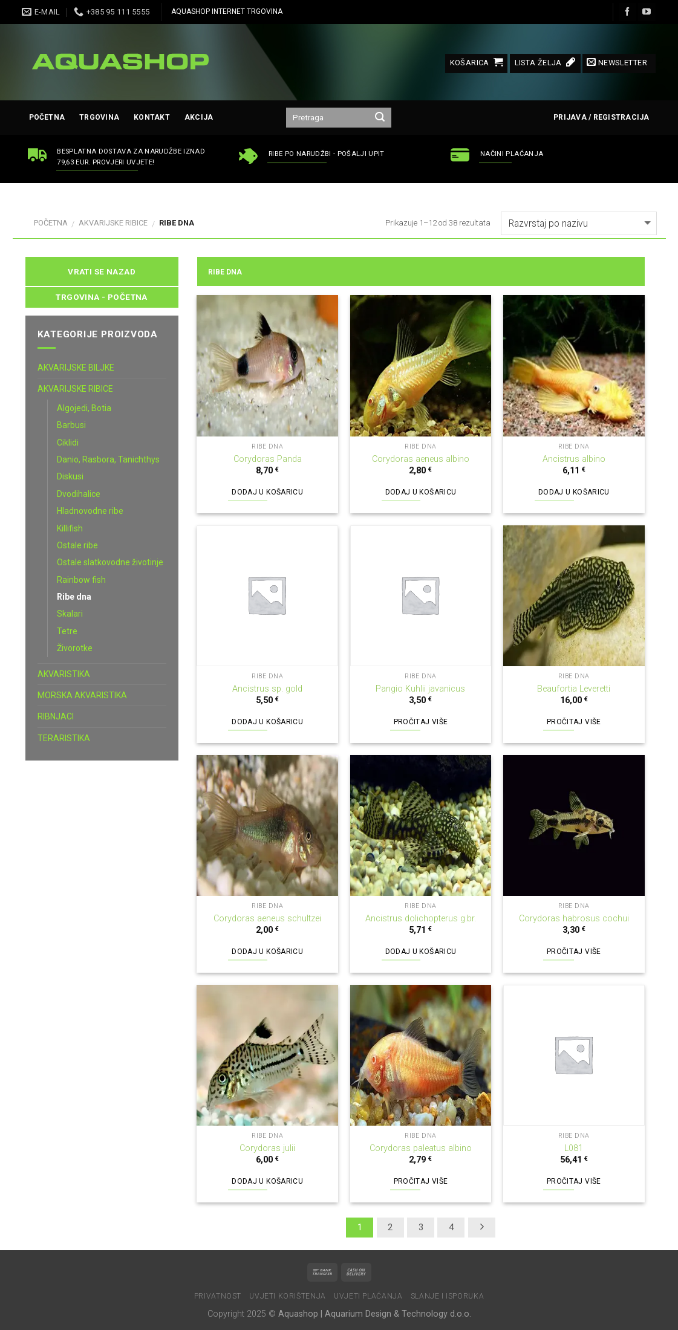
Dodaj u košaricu (267, 492)
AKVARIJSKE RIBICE (113, 222)
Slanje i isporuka (447, 1296)
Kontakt (152, 117)
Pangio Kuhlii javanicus (420, 689)
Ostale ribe (77, 545)
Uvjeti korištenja (287, 1296)
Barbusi (71, 425)
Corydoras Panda (267, 459)
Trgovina (99, 117)
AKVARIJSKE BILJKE (75, 367)
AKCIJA (198, 117)
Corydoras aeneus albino (420, 459)
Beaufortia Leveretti (573, 689)
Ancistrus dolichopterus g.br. (420, 918)
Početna (47, 117)
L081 (573, 1148)
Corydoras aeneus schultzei (267, 918)
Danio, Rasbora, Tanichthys (108, 459)
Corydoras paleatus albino (421, 1148)
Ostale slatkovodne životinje (110, 562)
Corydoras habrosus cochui (574, 918)
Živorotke (75, 648)
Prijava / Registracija (601, 117)
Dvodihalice (78, 494)
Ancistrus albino (574, 459)
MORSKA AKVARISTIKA (82, 695)
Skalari (70, 613)
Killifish (70, 528)
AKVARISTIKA (63, 674)
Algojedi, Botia (84, 408)
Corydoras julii (267, 1148)
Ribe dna (74, 597)
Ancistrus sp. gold (267, 689)
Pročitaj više (421, 722)
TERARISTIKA (63, 738)
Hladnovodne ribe (90, 511)
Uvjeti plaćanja (368, 1296)
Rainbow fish (81, 580)
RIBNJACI (55, 716)
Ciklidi (68, 442)
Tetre (67, 631)
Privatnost (217, 1296)
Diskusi (70, 476)
